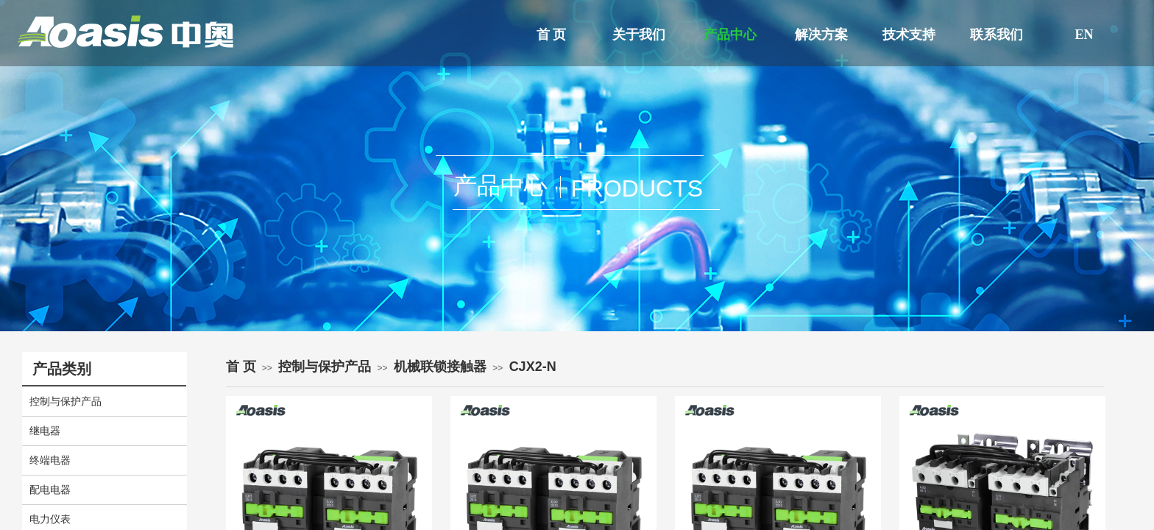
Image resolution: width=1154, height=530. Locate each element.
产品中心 (730, 34)
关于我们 (638, 34)
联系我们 (996, 34)
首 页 (552, 34)
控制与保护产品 (324, 366)
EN (1084, 34)
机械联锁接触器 (440, 366)
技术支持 (908, 34)
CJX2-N (532, 366)
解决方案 (821, 34)
